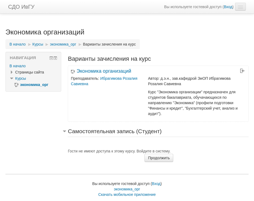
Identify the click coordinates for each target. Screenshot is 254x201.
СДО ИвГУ (21, 7)
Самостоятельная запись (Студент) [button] (115, 131)
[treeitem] (33, 66)
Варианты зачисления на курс (109, 44)
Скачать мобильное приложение (127, 194)
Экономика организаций (103, 71)
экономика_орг (127, 189)
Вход (228, 7)
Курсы (20, 78)
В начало (17, 66)
